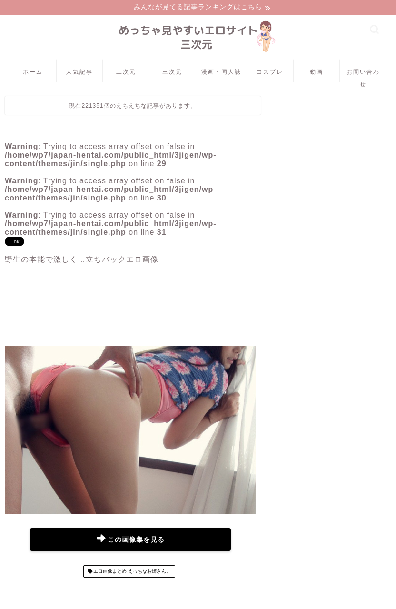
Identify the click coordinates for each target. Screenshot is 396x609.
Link (15, 242)
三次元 (172, 72)
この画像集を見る (131, 540)
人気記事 (79, 72)
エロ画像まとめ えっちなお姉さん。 (131, 572)
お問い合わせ (363, 76)
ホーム (33, 72)
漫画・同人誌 (221, 72)
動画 (316, 72)
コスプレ (270, 72)
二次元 (126, 72)
